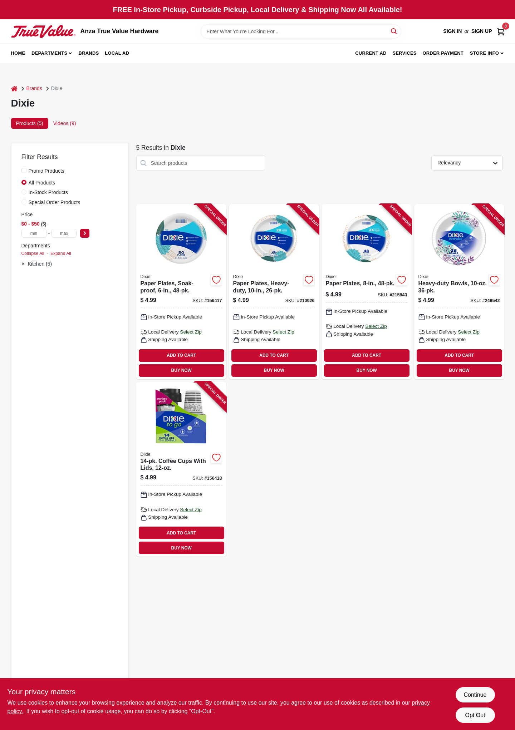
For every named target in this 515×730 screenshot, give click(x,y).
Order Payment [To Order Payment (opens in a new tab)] (443, 53)
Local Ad (117, 53)
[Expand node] (24, 263)
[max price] (64, 233)
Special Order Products (54, 202)
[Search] (394, 31)
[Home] (14, 88)
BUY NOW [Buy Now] (181, 370)
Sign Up (481, 31)
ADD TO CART (181, 355)
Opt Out (475, 715)
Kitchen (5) (40, 264)
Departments (49, 53)
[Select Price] (84, 233)
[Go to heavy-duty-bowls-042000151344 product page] (459, 291)
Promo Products (46, 171)
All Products (42, 182)
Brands (89, 53)
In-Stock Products (48, 192)
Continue (475, 695)
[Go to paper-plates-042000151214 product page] (367, 291)
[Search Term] (301, 31)
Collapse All (32, 253)
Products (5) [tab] (29, 123)
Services (405, 53)
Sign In (452, 31)
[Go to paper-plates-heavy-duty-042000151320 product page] (274, 291)
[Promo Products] (23, 170)
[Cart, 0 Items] (500, 31)
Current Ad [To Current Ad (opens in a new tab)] (370, 53)
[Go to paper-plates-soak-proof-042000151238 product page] (181, 291)
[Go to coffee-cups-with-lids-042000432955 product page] (181, 469)
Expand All (60, 253)
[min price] (33, 233)
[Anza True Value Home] (43, 31)
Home (18, 53)
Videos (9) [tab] (64, 123)
